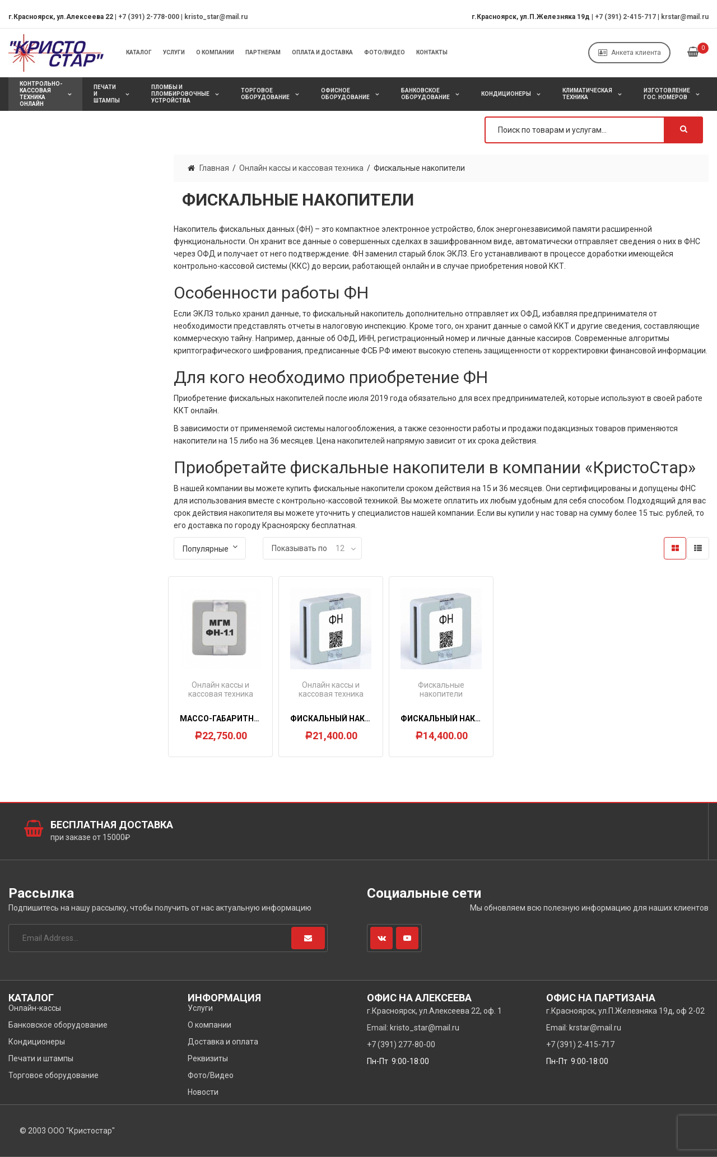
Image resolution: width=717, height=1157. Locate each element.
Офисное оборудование (345, 93)
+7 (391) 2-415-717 (625, 17)
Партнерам (263, 52)
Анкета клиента (629, 53)
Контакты (432, 52)
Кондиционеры (506, 94)
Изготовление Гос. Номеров (667, 93)
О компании (215, 52)
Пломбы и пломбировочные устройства (180, 94)
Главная (214, 168)
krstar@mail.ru (685, 17)
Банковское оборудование (425, 93)
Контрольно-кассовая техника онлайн (41, 94)
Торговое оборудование (265, 93)
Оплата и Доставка (322, 52)
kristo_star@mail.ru (216, 17)
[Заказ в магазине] (210, 548)
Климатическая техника (587, 93)
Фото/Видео (384, 52)
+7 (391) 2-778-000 (148, 17)
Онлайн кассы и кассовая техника (301, 168)
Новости (203, 1092)
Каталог (139, 52)
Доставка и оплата (223, 1041)
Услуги (174, 52)
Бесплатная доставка (111, 825)
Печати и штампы (107, 94)
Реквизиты (208, 1058)
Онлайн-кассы (34, 1008)
